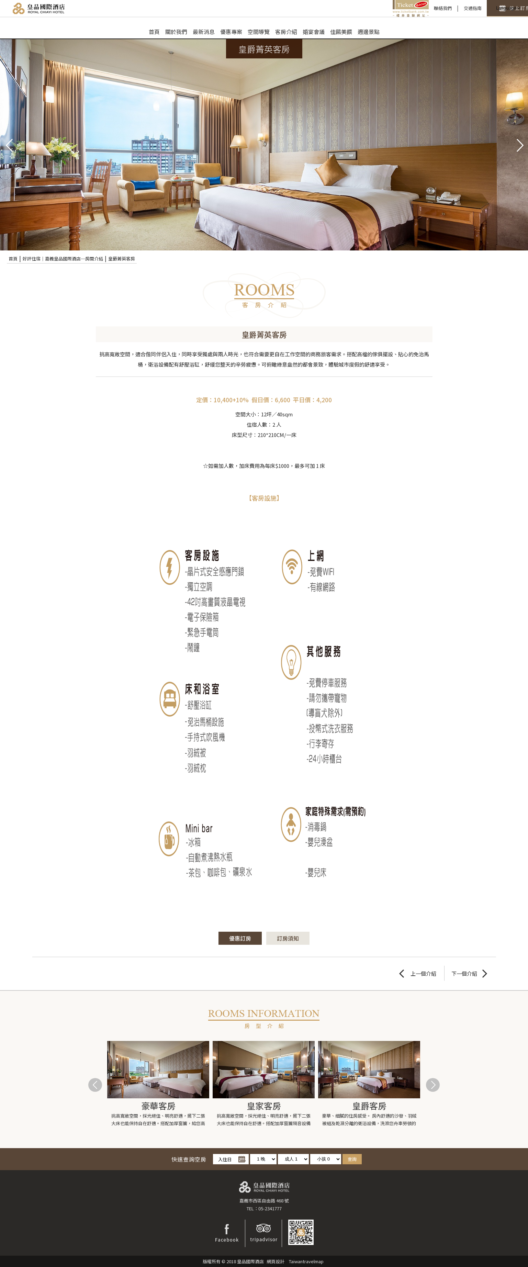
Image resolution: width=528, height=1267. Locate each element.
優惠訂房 (240, 938)
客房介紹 (286, 31)
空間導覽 (259, 31)
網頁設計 (275, 1261)
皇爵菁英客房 (121, 258)
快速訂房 (458, 8)
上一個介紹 (423, 973)
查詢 (352, 1159)
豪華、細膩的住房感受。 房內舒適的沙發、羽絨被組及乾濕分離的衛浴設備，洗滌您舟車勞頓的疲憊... (369, 1120)
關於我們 (176, 31)
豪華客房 (158, 1105)
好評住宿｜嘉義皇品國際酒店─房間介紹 (63, 258)
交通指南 (416, 8)
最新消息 (204, 31)
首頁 (154, 31)
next (519, 144)
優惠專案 (231, 31)
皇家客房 (264, 1105)
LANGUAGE (507, 8)
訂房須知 (288, 938)
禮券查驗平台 (354, 8)
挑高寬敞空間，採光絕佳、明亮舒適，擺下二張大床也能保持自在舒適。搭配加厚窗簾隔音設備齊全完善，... (264, 1120)
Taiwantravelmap (306, 1261)
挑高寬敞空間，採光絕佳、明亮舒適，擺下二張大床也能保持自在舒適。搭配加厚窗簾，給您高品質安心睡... (158, 1120)
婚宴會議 (314, 31)
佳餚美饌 (341, 31)
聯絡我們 (386, 8)
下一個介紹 (464, 973)
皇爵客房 (369, 1105)
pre (8, 144)
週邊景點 (369, 31)
